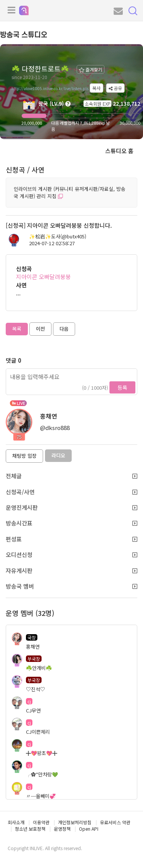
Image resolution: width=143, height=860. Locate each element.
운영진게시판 (71, 507)
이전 (40, 328)
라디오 (58, 455)
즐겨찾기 (90, 69)
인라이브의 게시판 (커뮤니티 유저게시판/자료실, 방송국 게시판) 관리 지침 (69, 192)
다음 (64, 328)
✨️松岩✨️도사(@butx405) (57, 236)
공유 (115, 88)
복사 (96, 88)
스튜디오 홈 (119, 151)
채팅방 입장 (24, 455)
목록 (16, 328)
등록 (122, 387)
